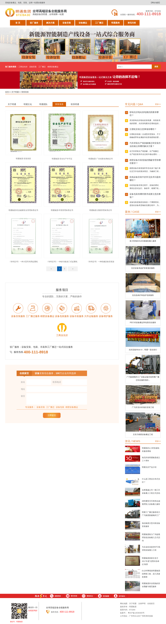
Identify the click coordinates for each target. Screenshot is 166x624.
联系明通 (75, 104)
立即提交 (52, 415)
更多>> (158, 104)
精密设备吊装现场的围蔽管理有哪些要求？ (145, 161)
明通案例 (115, 24)
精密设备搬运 (52, 67)
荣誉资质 (25, 92)
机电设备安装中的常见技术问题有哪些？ (145, 178)
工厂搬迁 (99, 24)
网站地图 (123, 603)
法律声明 (142, 603)
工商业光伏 (22, 67)
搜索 (156, 67)
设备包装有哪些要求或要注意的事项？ (145, 195)
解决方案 (50, 24)
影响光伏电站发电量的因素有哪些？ (144, 113)
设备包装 (60, 407)
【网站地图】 (155, 3)
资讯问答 (132, 24)
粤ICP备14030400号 (136, 613)
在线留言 (151, 603)
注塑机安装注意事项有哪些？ (143, 129)
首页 (7, 92)
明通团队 (43, 104)
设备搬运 (83, 24)
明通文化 (28, 104)
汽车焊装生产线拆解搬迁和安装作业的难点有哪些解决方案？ (145, 144)
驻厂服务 (34, 24)
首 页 (17, 24)
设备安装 (67, 24)
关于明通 (148, 24)
